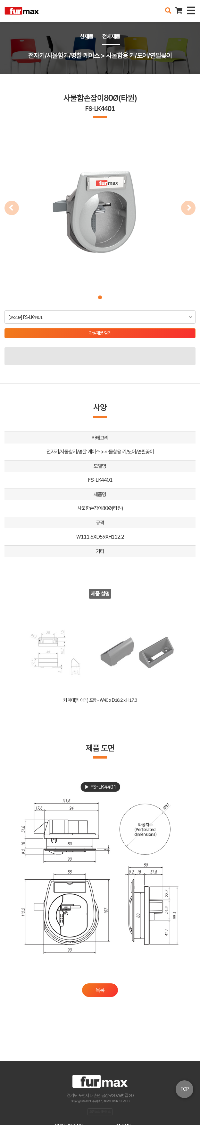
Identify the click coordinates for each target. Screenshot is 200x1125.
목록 (100, 990)
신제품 (86, 36)
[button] (100, 297)
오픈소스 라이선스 (100, 1111)
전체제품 (111, 36)
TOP (184, 1089)
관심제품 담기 (100, 333)
